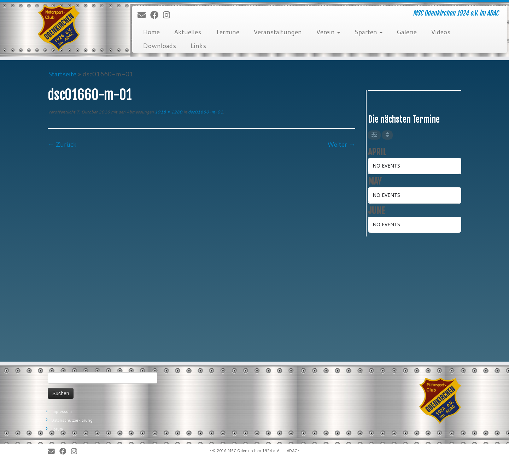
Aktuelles (187, 31)
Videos (440, 31)
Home (151, 31)
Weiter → (341, 144)
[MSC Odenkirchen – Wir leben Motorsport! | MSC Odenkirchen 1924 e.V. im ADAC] (58, 28)
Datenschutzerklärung (72, 420)
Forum (57, 429)
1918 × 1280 (168, 112)
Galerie (407, 31)
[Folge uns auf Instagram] (169, 15)
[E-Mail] (144, 15)
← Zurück (62, 144)
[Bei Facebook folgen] (156, 15)
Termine (227, 31)
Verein (328, 31)
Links (198, 45)
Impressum (61, 411)
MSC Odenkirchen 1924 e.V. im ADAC (262, 451)
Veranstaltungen (277, 31)
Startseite (62, 73)
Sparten (368, 31)
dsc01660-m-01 (205, 112)
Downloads (159, 45)
